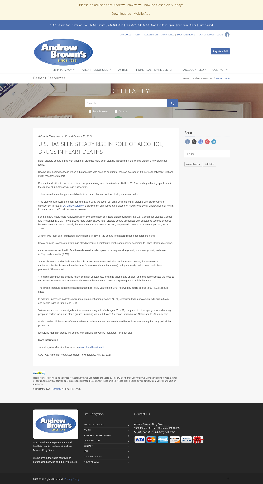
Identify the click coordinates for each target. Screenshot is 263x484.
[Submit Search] (172, 103)
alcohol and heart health (92, 347)
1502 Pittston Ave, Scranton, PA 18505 (72, 25)
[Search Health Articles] (126, 103)
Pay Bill (122, 69)
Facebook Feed (193, 69)
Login (220, 35)
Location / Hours (186, 35)
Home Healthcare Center (154, 69)
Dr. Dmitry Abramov (73, 205)
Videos (121, 111)
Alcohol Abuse (193, 164)
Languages (125, 35)
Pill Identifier (150, 35)
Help (137, 35)
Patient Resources (94, 69)
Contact (218, 69)
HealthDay (56, 388)
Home (186, 78)
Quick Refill (167, 35)
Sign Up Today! (206, 35)
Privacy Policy (91, 462)
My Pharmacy (62, 69)
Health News (98, 111)
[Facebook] (227, 34)
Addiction (209, 164)
